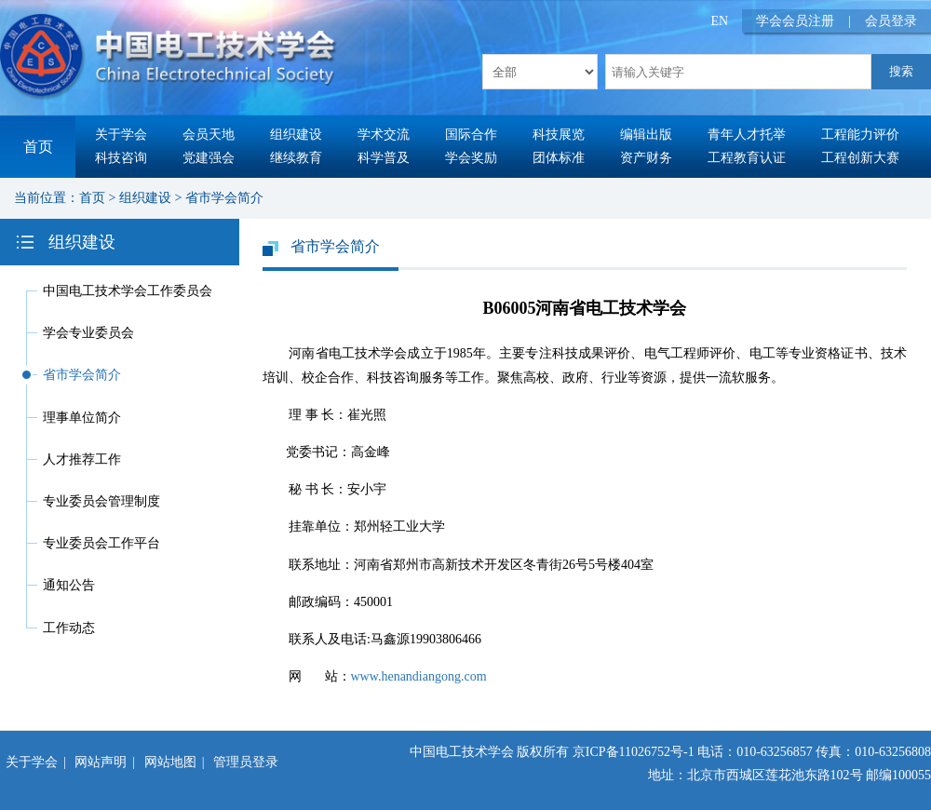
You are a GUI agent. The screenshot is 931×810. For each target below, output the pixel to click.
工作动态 (69, 628)
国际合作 (471, 135)
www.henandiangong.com (419, 676)
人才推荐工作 (82, 459)
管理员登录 (245, 762)
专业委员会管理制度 (101, 501)
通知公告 (69, 585)
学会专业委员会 (88, 333)
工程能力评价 (860, 135)
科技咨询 (121, 158)
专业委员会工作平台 (101, 543)
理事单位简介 (82, 418)
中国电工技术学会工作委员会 (127, 291)
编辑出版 (646, 135)
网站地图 (170, 762)
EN (720, 21)
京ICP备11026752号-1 (634, 752)
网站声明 (100, 762)
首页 (38, 147)
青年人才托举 (747, 135)
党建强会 (208, 158)
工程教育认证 (747, 158)
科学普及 (384, 158)
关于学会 (121, 135)
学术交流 (384, 135)
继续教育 (296, 158)
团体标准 (559, 158)
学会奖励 (471, 158)
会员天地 (208, 135)
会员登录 (891, 21)
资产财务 (646, 158)
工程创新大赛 (860, 158)
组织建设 (296, 135)
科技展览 (559, 135)
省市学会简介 (224, 198)
